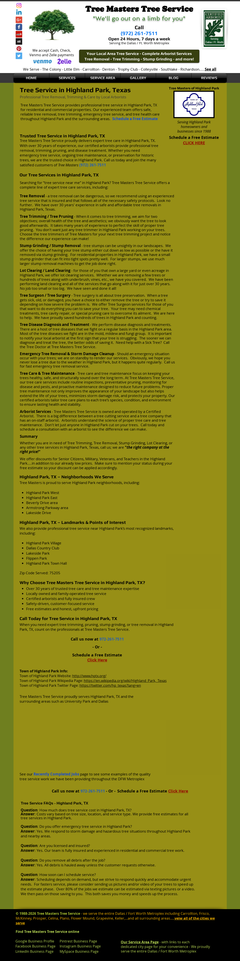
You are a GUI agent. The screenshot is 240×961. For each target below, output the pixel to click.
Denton (108, 69)
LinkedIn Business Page (34, 951)
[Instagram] (19, 5)
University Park (77, 701)
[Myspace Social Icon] (19, 41)
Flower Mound (82, 918)
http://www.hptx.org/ (89, 675)
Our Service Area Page (140, 942)
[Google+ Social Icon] (19, 20)
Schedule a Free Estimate (135, 118)
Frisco (204, 913)
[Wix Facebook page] (19, 27)
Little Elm (72, 69)
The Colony (51, 69)
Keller (119, 918)
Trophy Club (128, 69)
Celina (53, 918)
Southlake (169, 69)
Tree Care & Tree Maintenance (47, 373)
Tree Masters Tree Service (42, 104)
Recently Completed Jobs (56, 774)
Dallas (103, 701)
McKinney (23, 918)
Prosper (39, 918)
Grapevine (104, 918)
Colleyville (149, 69)
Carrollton (90, 69)
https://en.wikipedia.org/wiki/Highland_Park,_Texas (125, 680)
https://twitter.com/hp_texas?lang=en (110, 685)
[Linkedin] (19, 12)
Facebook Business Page (35, 946)
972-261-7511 (111, 639)
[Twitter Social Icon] (19, 56)
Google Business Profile (34, 941)
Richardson (189, 69)
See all (210, 69)
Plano (64, 918)
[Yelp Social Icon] (19, 34)
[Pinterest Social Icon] (19, 48)
